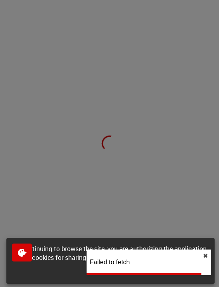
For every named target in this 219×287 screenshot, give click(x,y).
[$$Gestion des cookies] (22, 252)
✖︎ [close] (205, 256)
